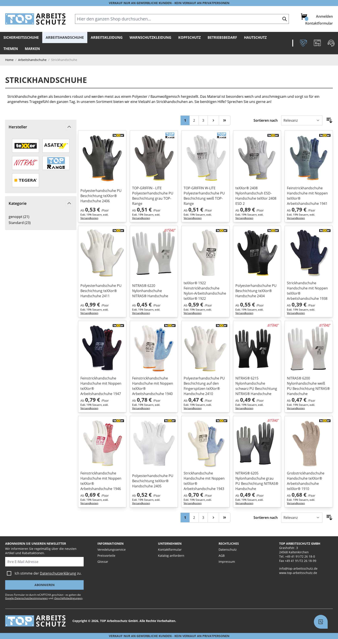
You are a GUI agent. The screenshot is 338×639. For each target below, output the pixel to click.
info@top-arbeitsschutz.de (298, 568)
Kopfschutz (189, 37)
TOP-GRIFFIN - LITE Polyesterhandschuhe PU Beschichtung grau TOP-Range (152, 196)
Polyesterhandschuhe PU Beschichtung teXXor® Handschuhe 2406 (101, 195)
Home (9, 60)
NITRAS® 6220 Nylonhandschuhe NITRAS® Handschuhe (150, 290)
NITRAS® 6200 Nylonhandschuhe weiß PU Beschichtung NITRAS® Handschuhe (308, 386)
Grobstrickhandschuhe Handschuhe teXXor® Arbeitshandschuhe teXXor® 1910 (305, 481)
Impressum (227, 562)
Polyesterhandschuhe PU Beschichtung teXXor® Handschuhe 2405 (152, 480)
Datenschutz (228, 549)
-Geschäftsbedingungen (68, 598)
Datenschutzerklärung (58, 573)
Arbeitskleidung (107, 37)
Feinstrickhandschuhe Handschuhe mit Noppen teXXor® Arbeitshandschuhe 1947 (100, 386)
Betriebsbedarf (222, 37)
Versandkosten (89, 218)
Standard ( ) (23, 222)
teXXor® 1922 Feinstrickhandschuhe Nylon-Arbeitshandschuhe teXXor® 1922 (205, 291)
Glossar (102, 562)
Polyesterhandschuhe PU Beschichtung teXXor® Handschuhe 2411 (101, 290)
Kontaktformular (319, 23)
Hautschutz (255, 37)
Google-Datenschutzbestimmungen (26, 598)
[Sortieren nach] (301, 120)
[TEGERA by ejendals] (25, 180)
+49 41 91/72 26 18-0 (300, 556)
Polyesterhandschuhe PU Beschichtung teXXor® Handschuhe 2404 (256, 290)
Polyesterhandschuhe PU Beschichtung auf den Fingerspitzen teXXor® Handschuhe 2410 (204, 386)
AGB (222, 555)
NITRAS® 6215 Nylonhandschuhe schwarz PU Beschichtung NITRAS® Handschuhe (256, 386)
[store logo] (35, 19)
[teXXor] (25, 146)
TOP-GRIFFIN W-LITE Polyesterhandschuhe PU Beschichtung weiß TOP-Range (204, 196)
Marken (32, 48)
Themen (10, 48)
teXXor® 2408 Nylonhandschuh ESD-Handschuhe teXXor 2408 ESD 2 (255, 196)
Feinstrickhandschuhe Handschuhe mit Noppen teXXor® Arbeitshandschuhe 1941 (307, 196)
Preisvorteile (106, 555)
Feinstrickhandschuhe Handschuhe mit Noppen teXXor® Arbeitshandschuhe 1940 (152, 386)
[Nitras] (25, 163)
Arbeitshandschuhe (65, 37)
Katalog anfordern (171, 555)
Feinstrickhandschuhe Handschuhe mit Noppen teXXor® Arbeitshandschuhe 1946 (100, 481)
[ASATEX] (55, 146)
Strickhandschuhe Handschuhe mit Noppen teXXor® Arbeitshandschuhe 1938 (307, 291)
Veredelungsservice (111, 549)
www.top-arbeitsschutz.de (298, 573)
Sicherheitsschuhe (21, 37)
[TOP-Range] (55, 163)
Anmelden (324, 16)
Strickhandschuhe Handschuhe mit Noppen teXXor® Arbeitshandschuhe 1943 (204, 481)
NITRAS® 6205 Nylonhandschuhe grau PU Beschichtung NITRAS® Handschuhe (256, 481)
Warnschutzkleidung (150, 37)
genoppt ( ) (23, 216)
